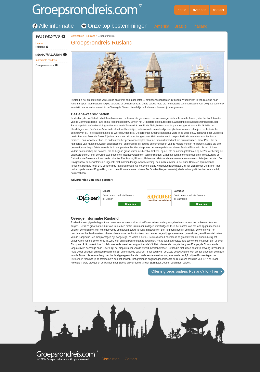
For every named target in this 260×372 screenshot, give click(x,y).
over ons (199, 10)
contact (218, 10)
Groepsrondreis (45, 65)
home (182, 10)
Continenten (77, 36)
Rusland (40, 47)
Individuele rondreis (46, 60)
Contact (131, 359)
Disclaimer (110, 359)
